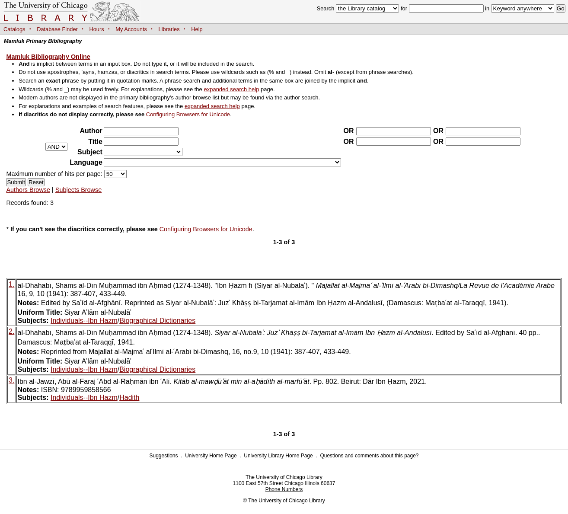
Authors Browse (28, 189)
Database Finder (57, 29)
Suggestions (163, 456)
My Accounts (131, 29)
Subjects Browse (78, 189)
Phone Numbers (284, 489)
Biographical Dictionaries (157, 320)
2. (11, 331)
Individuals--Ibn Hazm (84, 320)
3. (11, 380)
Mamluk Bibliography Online (48, 56)
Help (196, 29)
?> (143, 152)
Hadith (129, 397)
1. (11, 284)
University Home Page (210, 456)
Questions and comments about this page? (369, 456)
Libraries (169, 29)
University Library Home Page (278, 456)
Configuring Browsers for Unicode (188, 114)
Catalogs (14, 29)
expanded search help (231, 89)
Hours (96, 29)
